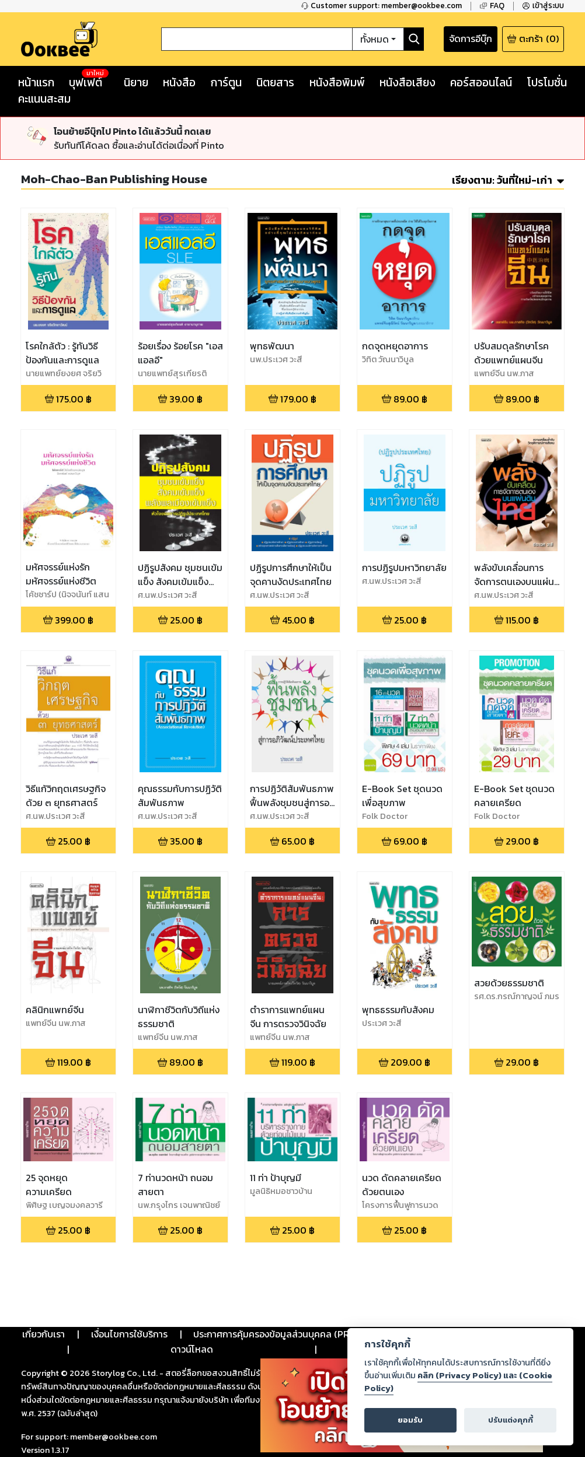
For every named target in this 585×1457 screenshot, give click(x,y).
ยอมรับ (410, 1420)
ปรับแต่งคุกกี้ (510, 1420)
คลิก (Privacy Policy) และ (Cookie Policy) (458, 1382)
